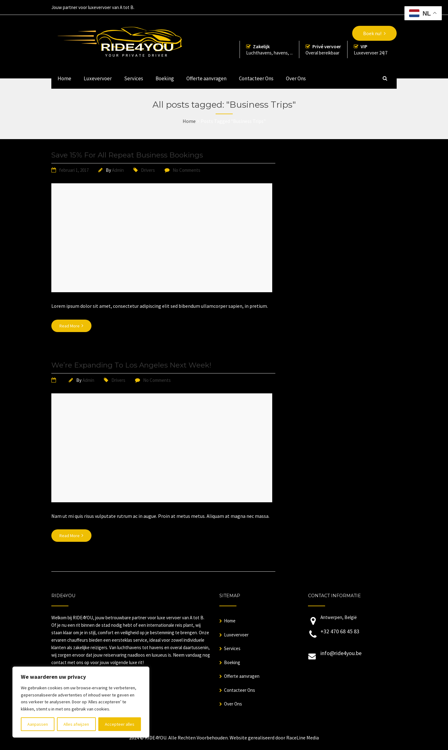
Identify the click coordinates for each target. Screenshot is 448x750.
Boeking (165, 78)
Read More (71, 326)
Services (133, 78)
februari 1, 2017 (74, 170)
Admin (118, 170)
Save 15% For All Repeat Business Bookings (127, 155)
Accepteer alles (119, 724)
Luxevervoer (98, 78)
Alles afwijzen (76, 724)
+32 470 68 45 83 (339, 631)
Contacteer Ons (256, 78)
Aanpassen (37, 724)
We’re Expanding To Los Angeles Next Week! (131, 365)
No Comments (186, 170)
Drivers (148, 170)
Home (64, 78)
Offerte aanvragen (206, 78)
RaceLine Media (302, 737)
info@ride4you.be (341, 653)
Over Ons (296, 78)
